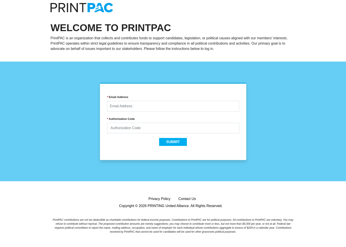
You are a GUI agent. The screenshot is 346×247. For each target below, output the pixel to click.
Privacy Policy (160, 199)
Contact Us (187, 199)
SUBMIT (173, 142)
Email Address (117, 97)
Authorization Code (121, 119)
